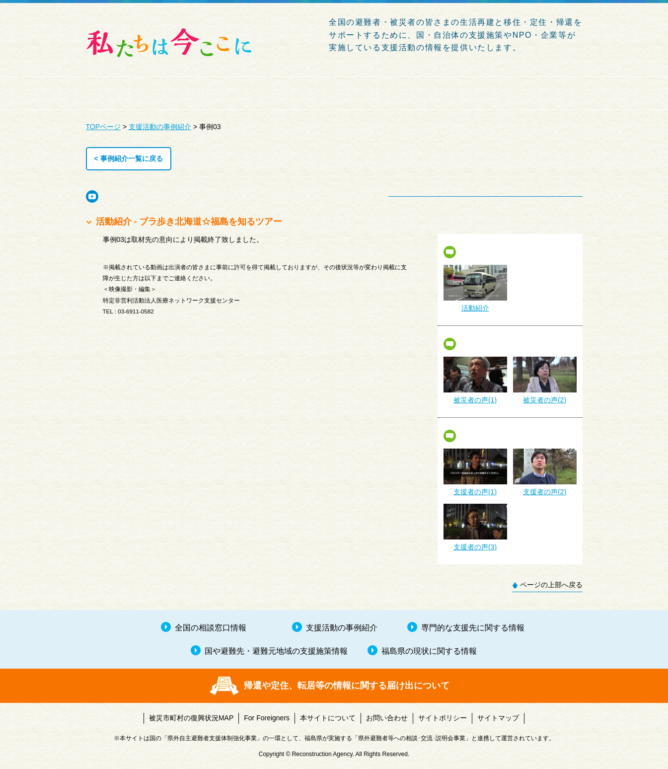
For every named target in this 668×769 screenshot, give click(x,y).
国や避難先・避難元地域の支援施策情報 (334, 92)
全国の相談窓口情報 (168, 92)
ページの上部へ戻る (551, 585)
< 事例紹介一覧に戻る (128, 158)
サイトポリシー (442, 718)
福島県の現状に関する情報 (500, 92)
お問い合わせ (387, 718)
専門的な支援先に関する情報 (418, 92)
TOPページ (103, 127)
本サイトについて (328, 718)
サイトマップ (498, 718)
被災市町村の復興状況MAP (191, 718)
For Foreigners (267, 718)
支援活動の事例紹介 (250, 92)
